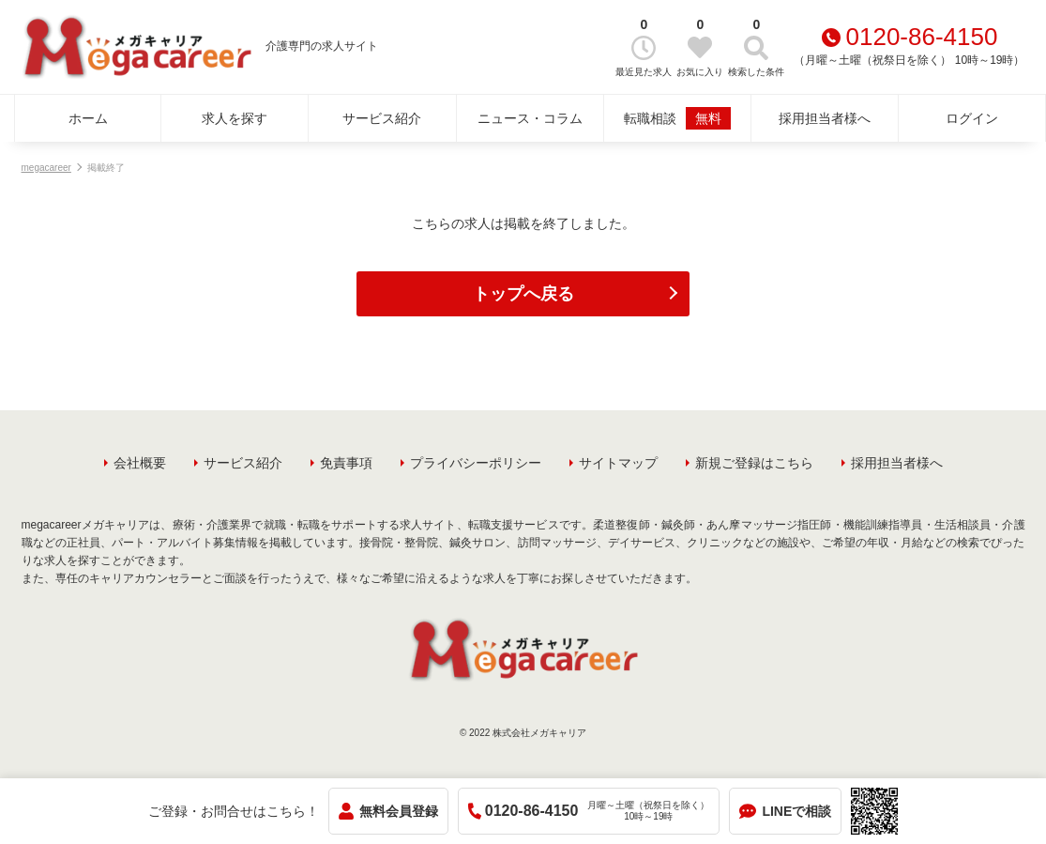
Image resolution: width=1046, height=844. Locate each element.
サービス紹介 (381, 118)
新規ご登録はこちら (754, 462)
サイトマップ (618, 462)
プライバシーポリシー (475, 462)
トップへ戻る (523, 293)
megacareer (46, 167)
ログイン (972, 118)
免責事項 (346, 462)
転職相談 (677, 118)
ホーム (88, 118)
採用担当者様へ (825, 118)
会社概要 (140, 462)
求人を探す (234, 118)
